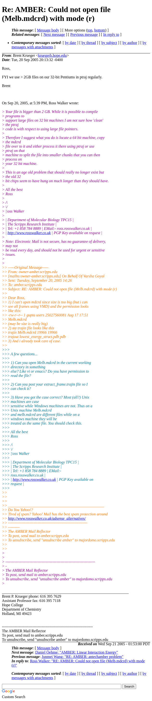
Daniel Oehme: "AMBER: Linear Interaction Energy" (76, 652)
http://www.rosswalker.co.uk (29, 233)
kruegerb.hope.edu (52, 55)
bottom (99, 30)
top (89, 30)
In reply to (111, 34)
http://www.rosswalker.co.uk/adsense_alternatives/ (47, 518)
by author (129, 43)
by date (70, 43)
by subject (109, 43)
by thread (89, 43)
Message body (48, 30)
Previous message (84, 34)
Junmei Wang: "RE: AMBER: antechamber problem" (82, 657)
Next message (54, 34)
